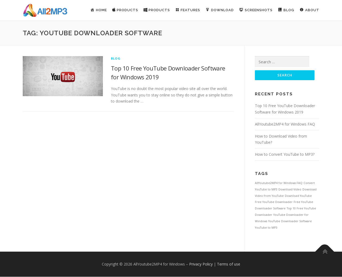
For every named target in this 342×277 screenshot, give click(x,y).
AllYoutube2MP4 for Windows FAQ (285, 124)
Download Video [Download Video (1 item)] (289, 190)
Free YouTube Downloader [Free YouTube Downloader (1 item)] (274, 202)
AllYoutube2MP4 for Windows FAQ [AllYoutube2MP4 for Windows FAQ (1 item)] (278, 183)
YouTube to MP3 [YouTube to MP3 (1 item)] (266, 228)
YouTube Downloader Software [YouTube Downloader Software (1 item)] (290, 221)
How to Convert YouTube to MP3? (284, 154)
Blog (116, 58)
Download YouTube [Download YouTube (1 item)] (298, 196)
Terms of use (228, 264)
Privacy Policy (201, 264)
